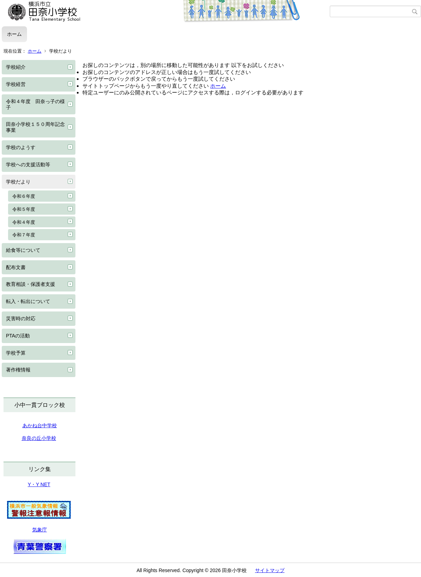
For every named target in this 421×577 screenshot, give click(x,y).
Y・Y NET (39, 484)
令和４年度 (23, 222)
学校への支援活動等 (28, 164)
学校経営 (16, 84)
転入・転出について (28, 301)
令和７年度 (23, 234)
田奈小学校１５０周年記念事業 (35, 127)
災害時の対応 (20, 318)
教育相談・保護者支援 (30, 284)
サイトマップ (270, 570)
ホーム (14, 34)
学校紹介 (16, 67)
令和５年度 (23, 209)
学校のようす (20, 147)
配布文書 (16, 267)
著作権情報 (18, 370)
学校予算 (16, 353)
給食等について (23, 250)
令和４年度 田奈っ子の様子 (35, 104)
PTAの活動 (18, 335)
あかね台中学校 (39, 425)
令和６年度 (23, 196)
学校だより (18, 181)
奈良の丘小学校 (39, 438)
